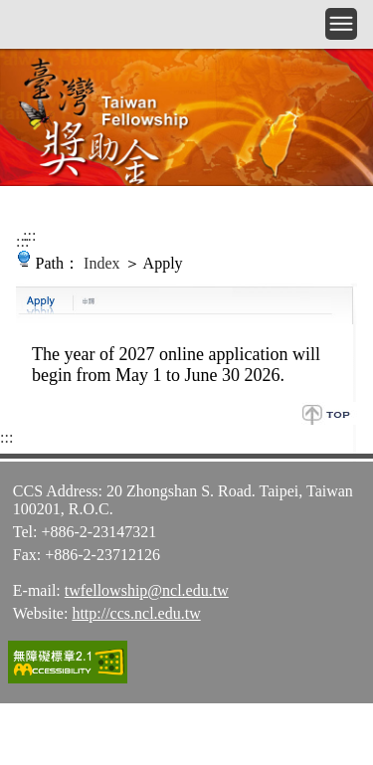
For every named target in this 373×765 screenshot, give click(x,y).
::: (29, 235)
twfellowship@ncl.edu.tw (147, 590)
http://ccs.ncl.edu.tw (136, 613)
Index (101, 263)
